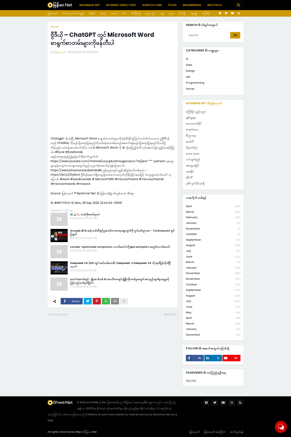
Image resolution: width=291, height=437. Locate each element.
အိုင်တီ (189, 177)
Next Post (170, 314)
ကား (124, 13)
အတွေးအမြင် (192, 165)
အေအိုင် (190, 171)
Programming (195, 83)
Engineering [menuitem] (192, 5)
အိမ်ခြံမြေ (136, 13)
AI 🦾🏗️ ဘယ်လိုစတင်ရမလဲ (85, 214)
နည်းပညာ (150, 13)
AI (187, 59)
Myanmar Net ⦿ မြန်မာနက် (204, 103)
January (213, 223)
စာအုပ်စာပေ (192, 129)
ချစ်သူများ (191, 117)
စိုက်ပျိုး (182, 13)
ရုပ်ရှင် (103, 13)
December (213, 273)
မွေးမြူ (193, 13)
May (213, 312)
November (213, 229)
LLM (188, 77)
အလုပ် (114, 13)
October (213, 234)
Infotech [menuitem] (214, 5)
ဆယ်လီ (190, 142)
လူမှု (162, 13)
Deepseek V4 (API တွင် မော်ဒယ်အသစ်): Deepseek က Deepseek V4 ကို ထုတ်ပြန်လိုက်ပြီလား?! (120, 265)
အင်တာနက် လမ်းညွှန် (73, 13)
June (213, 257)
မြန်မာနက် (52, 13)
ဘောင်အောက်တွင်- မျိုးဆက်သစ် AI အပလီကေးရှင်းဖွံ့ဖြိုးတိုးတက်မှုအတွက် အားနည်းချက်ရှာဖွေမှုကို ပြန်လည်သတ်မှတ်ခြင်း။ (119, 281)
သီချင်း (92, 13)
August (213, 245)
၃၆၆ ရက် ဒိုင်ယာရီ (195, 183)
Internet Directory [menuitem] (121, 5)
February (213, 217)
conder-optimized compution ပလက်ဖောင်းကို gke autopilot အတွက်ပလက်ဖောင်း (120, 247)
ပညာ (171, 13)
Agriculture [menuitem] (152, 5)
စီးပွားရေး (191, 135)
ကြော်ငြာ (206, 13)
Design (190, 71)
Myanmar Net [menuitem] (89, 5)
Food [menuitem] (172, 5)
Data (189, 65)
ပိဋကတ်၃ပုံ (191, 147)
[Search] (208, 35)
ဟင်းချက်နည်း (193, 159)
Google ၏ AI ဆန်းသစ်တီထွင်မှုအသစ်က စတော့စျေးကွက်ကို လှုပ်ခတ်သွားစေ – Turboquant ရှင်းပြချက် (122, 232)
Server (190, 89)
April (213, 206)
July (213, 251)
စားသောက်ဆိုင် (193, 123)
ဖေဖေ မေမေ (192, 153)
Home (55, 27)
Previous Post (58, 314)
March (213, 212)
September (213, 240)
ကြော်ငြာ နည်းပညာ (196, 112)
